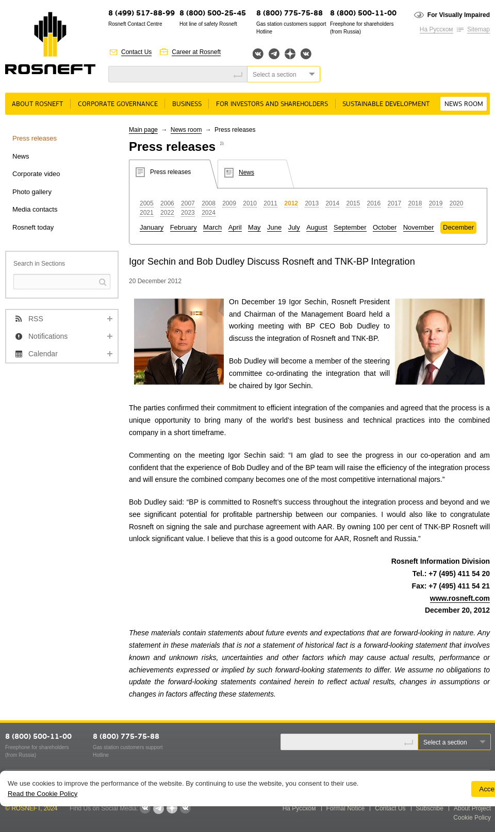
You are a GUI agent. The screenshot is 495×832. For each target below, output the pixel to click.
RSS (35, 319)
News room (463, 104)
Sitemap (478, 29)
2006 (167, 203)
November (418, 227)
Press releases (34, 138)
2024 (209, 212)
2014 (332, 203)
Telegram (274, 53)
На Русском (436, 29)
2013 (312, 203)
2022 (167, 212)
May (254, 227)
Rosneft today (33, 227)
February (183, 227)
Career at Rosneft (196, 52)
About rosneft (37, 104)
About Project (472, 808)
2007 (188, 203)
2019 (436, 203)
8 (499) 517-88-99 (141, 14)
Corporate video (36, 174)
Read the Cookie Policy (42, 794)
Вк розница (306, 54)
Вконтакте (258, 53)
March (212, 227)
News (20, 156)
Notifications (48, 336)
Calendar (43, 354)
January (151, 227)
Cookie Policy (472, 817)
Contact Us (136, 52)
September (350, 227)
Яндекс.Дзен (290, 53)
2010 (250, 203)
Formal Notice (345, 808)
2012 (291, 203)
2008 (209, 203)
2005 (147, 203)
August (316, 227)
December (458, 227)
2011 (270, 203)
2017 (395, 203)
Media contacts (34, 209)
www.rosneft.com (460, 598)
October (385, 227)
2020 (457, 203)
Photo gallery (32, 192)
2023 (188, 212)
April (235, 227)
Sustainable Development (386, 104)
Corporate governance (118, 104)
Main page (143, 129)
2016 (374, 203)
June (274, 227)
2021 (147, 212)
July (294, 227)
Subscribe (429, 808)
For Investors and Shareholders (272, 104)
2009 (229, 203)
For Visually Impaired (458, 15)
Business (187, 104)
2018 (415, 203)
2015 (353, 203)
